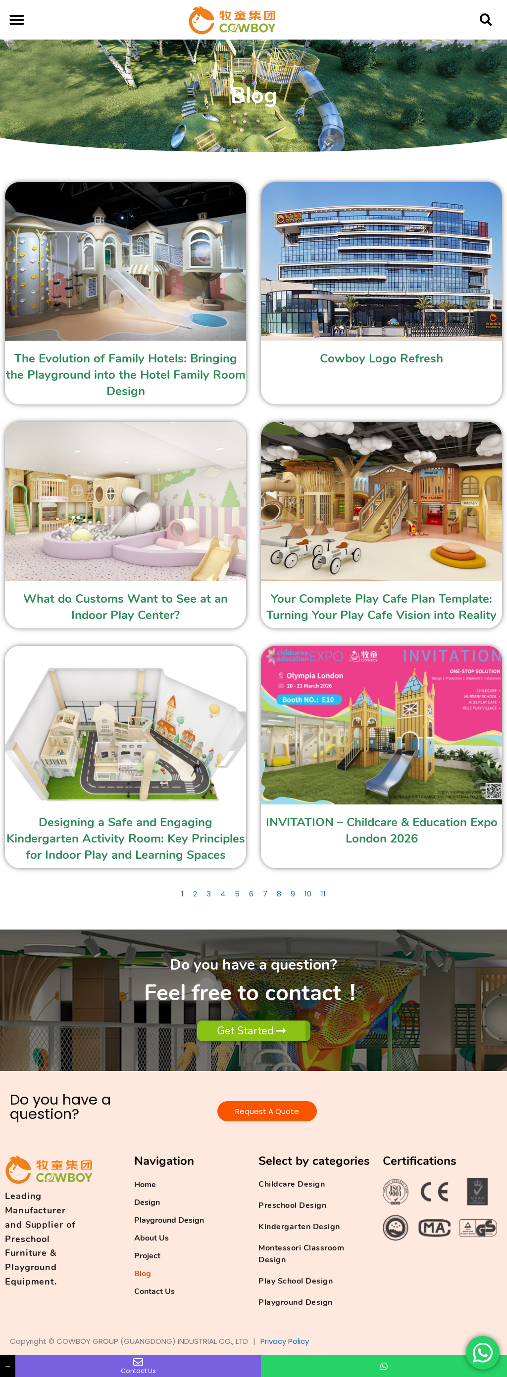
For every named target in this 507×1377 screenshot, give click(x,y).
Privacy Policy (284, 1341)
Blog (142, 1273)
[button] (17, 20)
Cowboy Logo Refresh (381, 358)
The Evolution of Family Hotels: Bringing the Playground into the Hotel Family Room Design (126, 375)
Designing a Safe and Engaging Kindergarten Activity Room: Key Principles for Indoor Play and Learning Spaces (125, 838)
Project (147, 1255)
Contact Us (154, 1291)
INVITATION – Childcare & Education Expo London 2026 (382, 830)
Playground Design (169, 1220)
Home (145, 1184)
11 (323, 893)
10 (307, 893)
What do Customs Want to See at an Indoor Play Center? (125, 607)
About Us (151, 1238)
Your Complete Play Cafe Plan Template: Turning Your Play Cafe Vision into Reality (381, 607)
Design (147, 1202)
